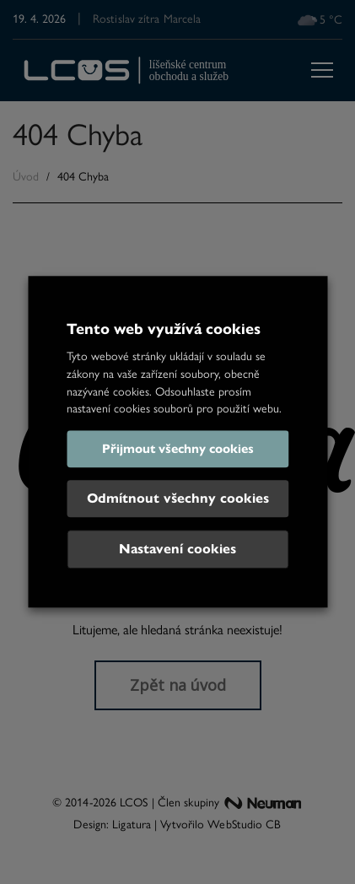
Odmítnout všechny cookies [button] (178, 499)
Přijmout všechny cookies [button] (178, 449)
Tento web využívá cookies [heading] (164, 329)
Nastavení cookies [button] (177, 550)
